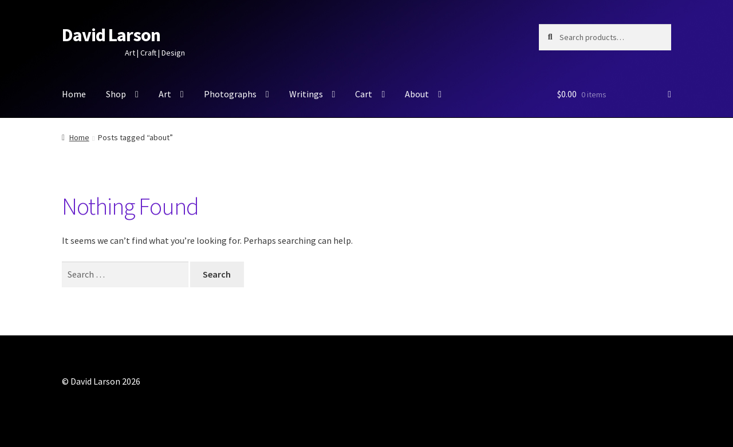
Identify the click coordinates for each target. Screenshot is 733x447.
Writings (306, 94)
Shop (116, 94)
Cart (363, 94)
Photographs (230, 94)
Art (165, 94)
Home (74, 94)
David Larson (111, 34)
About (417, 94)
